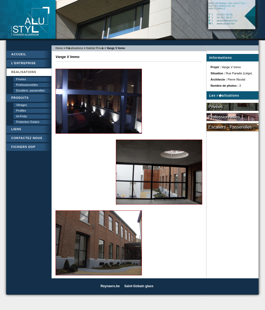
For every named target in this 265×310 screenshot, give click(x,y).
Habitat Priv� (95, 48)
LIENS (16, 129)
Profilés (21, 110)
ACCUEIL (18, 54)
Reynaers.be (110, 286)
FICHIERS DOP (23, 146)
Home (59, 48)
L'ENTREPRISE (23, 63)
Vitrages (21, 105)
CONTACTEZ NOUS (26, 138)
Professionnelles (27, 84)
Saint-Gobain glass (138, 286)
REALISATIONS (23, 72)
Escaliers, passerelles (30, 90)
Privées (21, 79)
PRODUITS (20, 97)
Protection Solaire (27, 121)
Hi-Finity (21, 116)
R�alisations (74, 48)
